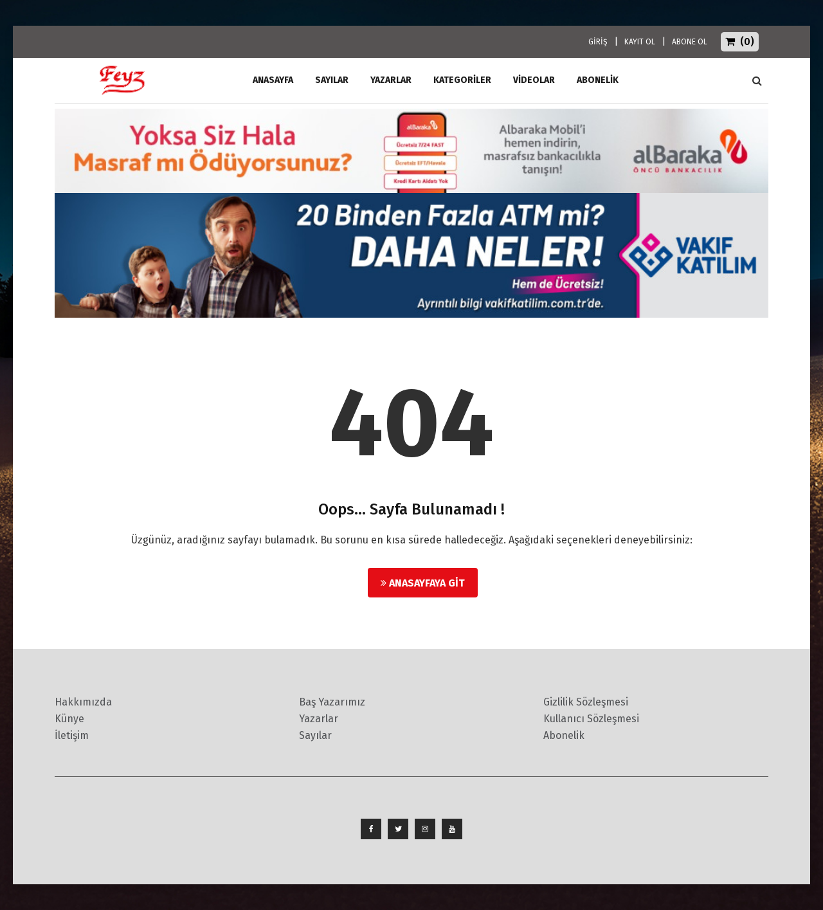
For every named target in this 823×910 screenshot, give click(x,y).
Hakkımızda (83, 702)
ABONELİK (598, 80)
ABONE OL (689, 41)
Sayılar (331, 80)
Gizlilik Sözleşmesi (585, 702)
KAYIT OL (639, 41)
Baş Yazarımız (332, 702)
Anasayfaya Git (423, 583)
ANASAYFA (273, 80)
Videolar (534, 80)
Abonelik (563, 735)
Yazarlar (391, 80)
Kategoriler (462, 80)
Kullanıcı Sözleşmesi (591, 719)
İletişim (72, 735)
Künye (69, 719)
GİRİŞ (598, 41)
